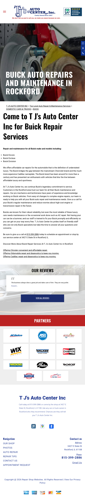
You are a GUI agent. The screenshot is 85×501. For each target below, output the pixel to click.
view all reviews (42, 298)
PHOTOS (7, 447)
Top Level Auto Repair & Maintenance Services (50, 106)
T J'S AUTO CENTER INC (17, 106)
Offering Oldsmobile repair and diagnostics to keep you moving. (31, 253)
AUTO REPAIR (10, 452)
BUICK (36, 109)
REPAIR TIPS (10, 456)
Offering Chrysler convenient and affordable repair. (25, 250)
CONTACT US (10, 460)
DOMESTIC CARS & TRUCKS (18, 109)
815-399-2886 (33, 234)
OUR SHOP (9, 443)
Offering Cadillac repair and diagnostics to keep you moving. (29, 256)
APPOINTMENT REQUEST (16, 465)
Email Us (77, 463)
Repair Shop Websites (32, 479)
